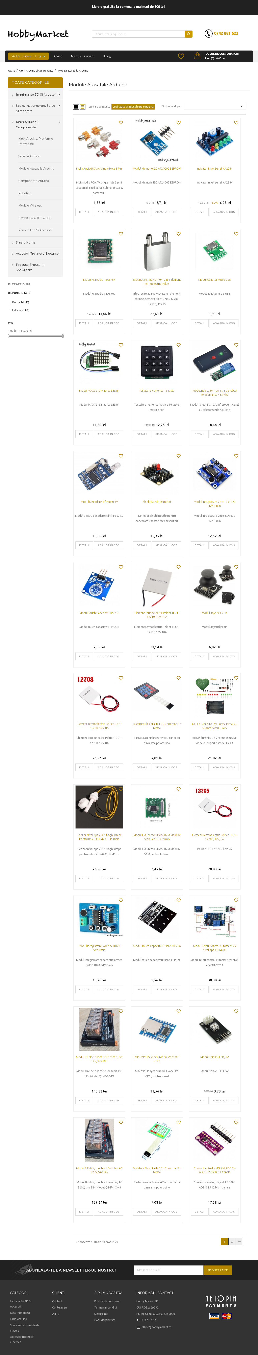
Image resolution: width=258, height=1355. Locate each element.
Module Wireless (30, 205)
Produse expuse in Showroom (30, 267)
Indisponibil (20, 310)
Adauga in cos (109, 211)
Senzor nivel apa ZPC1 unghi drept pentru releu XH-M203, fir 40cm (99, 837)
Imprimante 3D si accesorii (38, 94)
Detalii (84, 211)
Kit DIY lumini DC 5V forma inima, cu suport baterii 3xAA (214, 726)
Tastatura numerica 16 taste (157, 390)
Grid (76, 106)
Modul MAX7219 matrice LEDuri (99, 390)
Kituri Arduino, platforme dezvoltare (35, 141)
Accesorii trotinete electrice (37, 253)
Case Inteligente (20, 1312)
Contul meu (59, 1307)
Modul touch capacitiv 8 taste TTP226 (157, 946)
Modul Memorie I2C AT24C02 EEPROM (157, 168)
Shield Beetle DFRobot (157, 501)
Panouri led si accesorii (35, 230)
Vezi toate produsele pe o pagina (133, 106)
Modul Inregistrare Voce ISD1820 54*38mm (99, 948)
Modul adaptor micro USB (214, 279)
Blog (107, 56)
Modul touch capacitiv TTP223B (99, 613)
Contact (57, 1301)
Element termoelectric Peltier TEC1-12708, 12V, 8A (99, 726)
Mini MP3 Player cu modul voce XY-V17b (157, 1059)
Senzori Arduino (29, 156)
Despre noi (101, 1313)
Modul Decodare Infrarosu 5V (99, 501)
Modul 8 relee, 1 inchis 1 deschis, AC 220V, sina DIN (99, 1170)
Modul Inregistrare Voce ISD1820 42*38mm (214, 503)
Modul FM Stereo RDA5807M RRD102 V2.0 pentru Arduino (157, 837)
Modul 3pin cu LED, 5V (214, 1057)
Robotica (24, 193)
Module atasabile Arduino (36, 168)
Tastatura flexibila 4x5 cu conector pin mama (157, 1170)
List (83, 106)
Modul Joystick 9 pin (215, 613)
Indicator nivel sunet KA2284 (215, 168)
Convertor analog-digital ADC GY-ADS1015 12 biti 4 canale (215, 1170)
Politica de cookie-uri (107, 1301)
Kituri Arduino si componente (38, 124)
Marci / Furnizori (83, 56)
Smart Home (26, 242)
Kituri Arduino (18, 1319)
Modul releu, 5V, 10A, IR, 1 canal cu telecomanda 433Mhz (214, 392)
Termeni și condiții (105, 1307)
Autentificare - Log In (28, 56)
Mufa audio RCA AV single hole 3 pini (99, 168)
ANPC (55, 1313)
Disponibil (20, 302)
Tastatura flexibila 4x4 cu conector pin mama (157, 726)
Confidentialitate (104, 1320)
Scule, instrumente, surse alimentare (38, 108)
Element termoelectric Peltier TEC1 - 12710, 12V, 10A (157, 615)
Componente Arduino (33, 181)
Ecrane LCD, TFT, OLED (35, 218)
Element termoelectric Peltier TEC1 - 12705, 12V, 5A (214, 837)
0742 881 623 (225, 33)
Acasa (57, 56)
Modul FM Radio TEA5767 (99, 279)
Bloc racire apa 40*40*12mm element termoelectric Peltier (157, 281)
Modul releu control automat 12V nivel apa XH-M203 (214, 948)
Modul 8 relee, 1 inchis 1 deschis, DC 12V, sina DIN (99, 1059)
